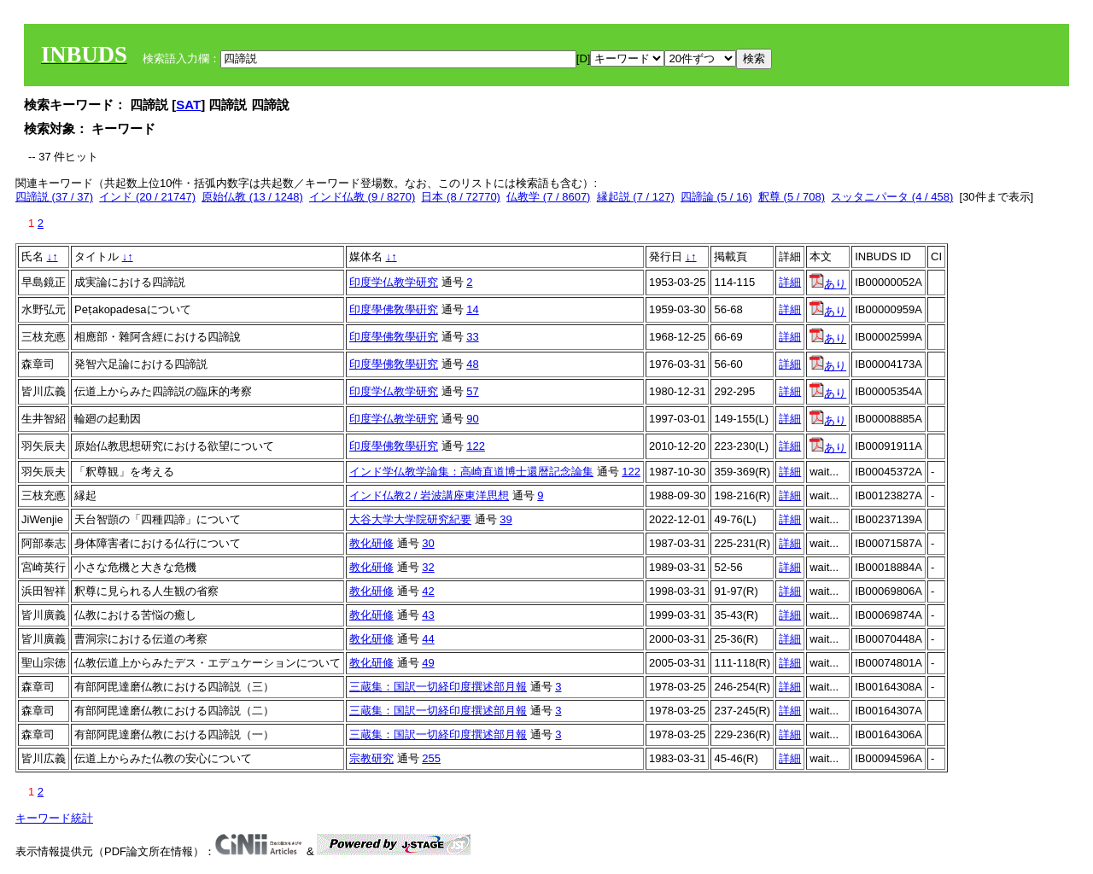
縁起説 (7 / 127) (636, 196)
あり (828, 283)
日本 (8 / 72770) (460, 196)
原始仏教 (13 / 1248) (252, 196)
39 (505, 519)
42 (428, 591)
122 (475, 446)
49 (428, 662)
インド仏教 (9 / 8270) (362, 196)
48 (472, 364)
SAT (188, 104)
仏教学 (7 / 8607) (548, 196)
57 (472, 391)
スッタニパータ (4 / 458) (892, 196)
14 (472, 309)
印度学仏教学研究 (393, 282)
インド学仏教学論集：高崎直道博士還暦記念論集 (471, 471)
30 (428, 543)
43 (428, 615)
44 (428, 638)
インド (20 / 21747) (147, 196)
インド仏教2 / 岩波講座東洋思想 (429, 495)
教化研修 (371, 543)
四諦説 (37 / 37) (54, 196)
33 (472, 336)
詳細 (790, 282)
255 (431, 758)
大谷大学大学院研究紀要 (410, 519)
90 (472, 418)
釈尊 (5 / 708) (791, 196)
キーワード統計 (54, 818)
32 (428, 567)
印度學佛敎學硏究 (393, 309)
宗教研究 (371, 758)
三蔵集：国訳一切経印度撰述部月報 (438, 686)
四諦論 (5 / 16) (716, 196)
